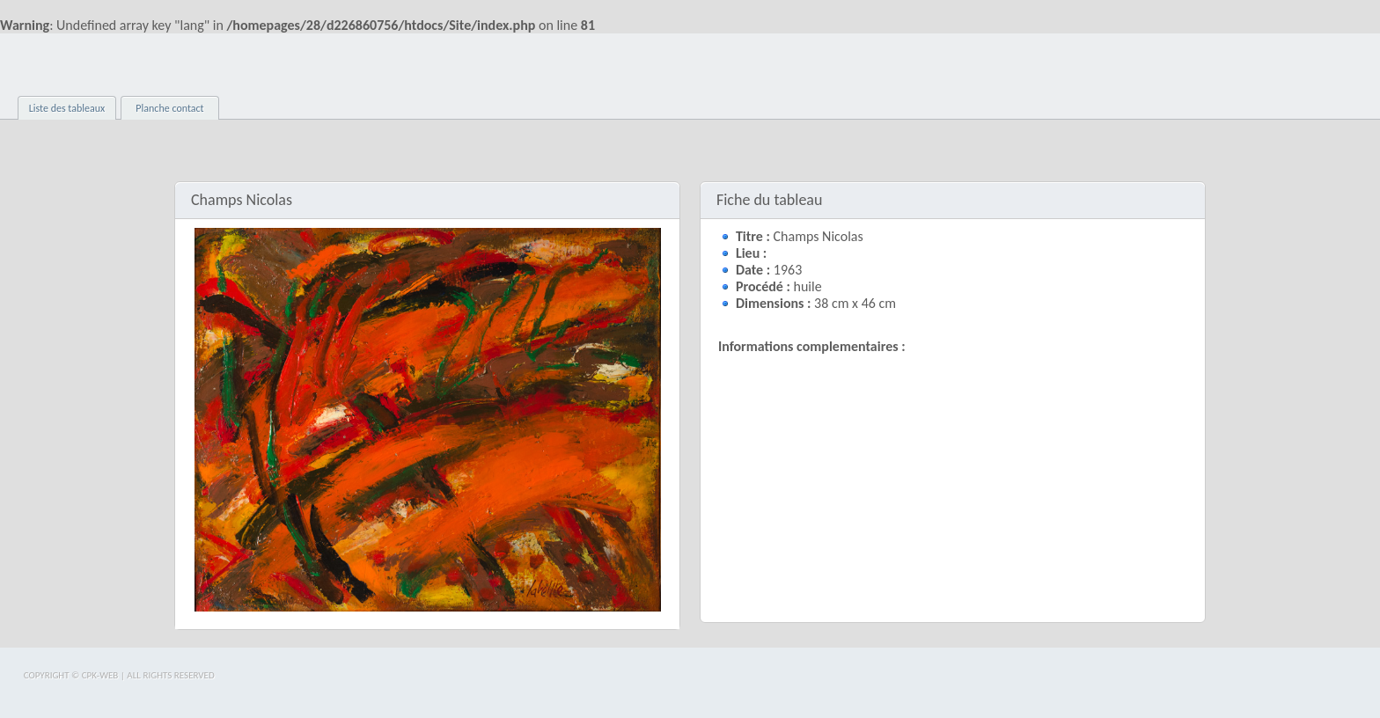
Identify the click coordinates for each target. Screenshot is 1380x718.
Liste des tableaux (67, 108)
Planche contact (169, 108)
